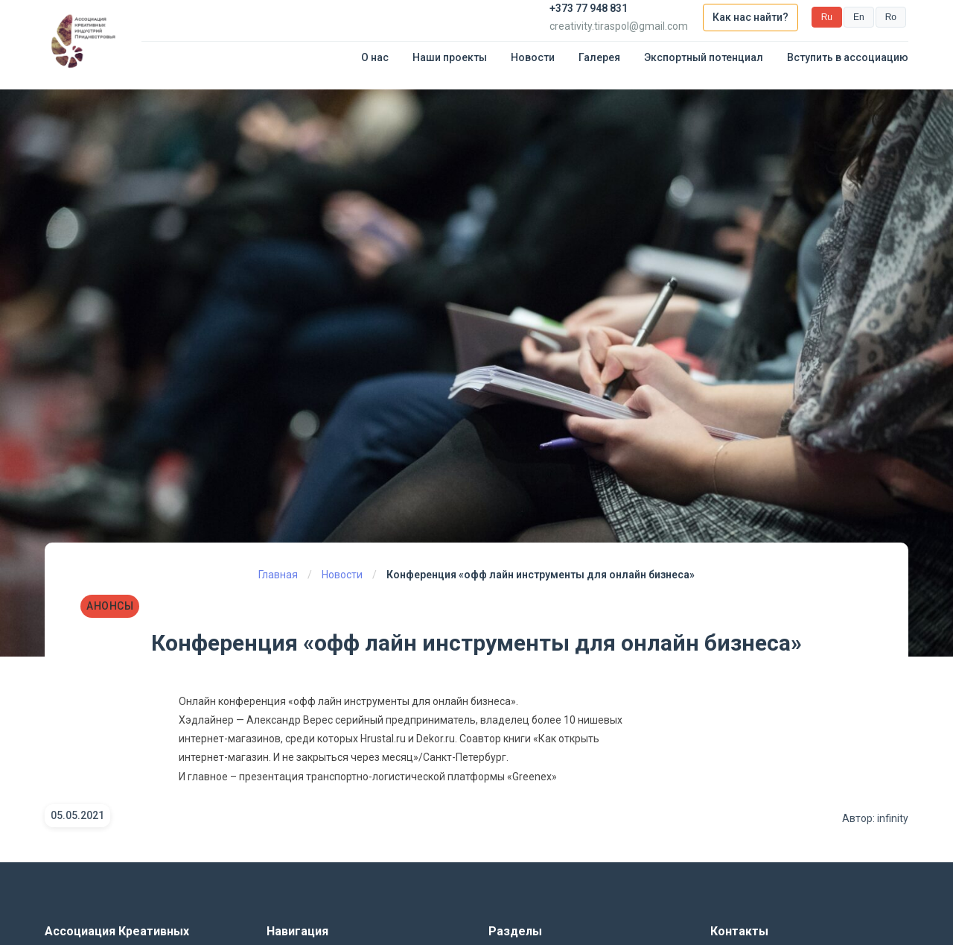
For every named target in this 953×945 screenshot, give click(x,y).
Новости (533, 57)
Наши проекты (449, 57)
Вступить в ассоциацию (847, 57)
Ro (890, 17)
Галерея (599, 57)
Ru (826, 17)
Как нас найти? (750, 17)
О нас (375, 57)
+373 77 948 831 (588, 8)
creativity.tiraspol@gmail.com (618, 26)
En (858, 17)
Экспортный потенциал (703, 57)
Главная (278, 575)
